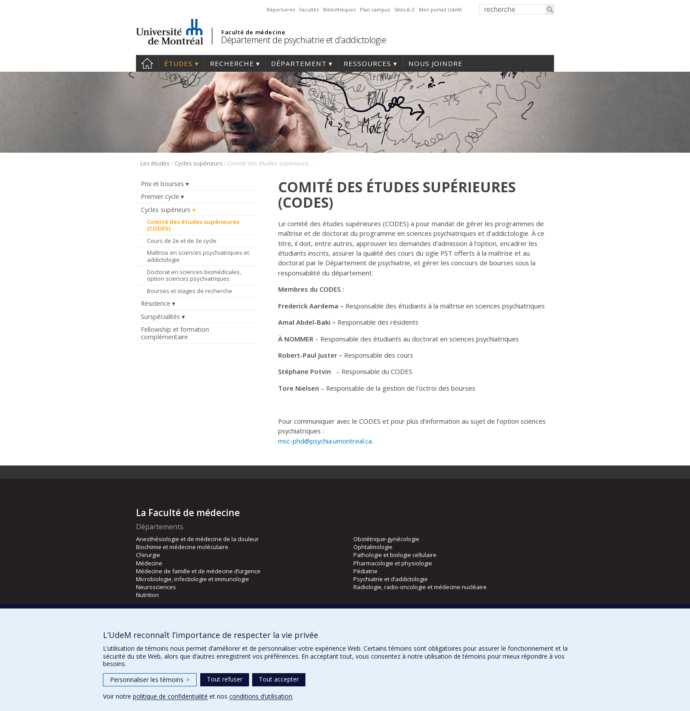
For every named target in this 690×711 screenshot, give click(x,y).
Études (178, 63)
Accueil (147, 63)
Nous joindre (435, 63)
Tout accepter (279, 679)
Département (299, 63)
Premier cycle (160, 196)
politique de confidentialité (170, 696)
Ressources (367, 63)
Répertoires (281, 9)
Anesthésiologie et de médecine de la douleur (197, 539)
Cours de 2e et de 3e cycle (182, 241)
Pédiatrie (365, 571)
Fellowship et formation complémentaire (175, 333)
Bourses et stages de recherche (189, 291)
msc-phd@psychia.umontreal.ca (325, 440)
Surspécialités (160, 316)
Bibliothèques (339, 9)
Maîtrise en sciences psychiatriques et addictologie (198, 256)
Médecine (149, 563)
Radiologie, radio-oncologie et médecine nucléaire (420, 587)
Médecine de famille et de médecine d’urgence (198, 571)
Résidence (155, 303)
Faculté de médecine (253, 32)
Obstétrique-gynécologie (386, 539)
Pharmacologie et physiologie (392, 563)
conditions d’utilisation (260, 696)
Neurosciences (156, 587)
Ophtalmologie (373, 547)
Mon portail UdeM (440, 9)
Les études (155, 163)
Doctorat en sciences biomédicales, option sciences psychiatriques (194, 275)
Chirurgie (148, 555)
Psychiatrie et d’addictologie (390, 579)
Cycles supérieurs (199, 163)
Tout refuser (224, 679)
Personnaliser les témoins (150, 679)
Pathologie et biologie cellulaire (395, 555)
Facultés (309, 9)
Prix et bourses (162, 184)
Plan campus (375, 9)
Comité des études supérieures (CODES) (193, 225)
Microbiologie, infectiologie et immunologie (192, 579)
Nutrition (147, 595)
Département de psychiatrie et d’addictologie (303, 40)
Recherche (232, 63)
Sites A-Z (404, 9)
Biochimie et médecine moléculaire (182, 547)
